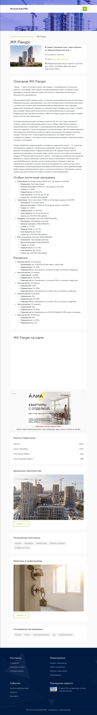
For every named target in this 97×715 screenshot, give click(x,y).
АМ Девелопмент (65, 635)
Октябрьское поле (22, 548)
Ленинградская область (23, 459)
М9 (54, 635)
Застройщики (55, 675)
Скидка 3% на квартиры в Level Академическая (72, 689)
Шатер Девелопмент (41, 635)
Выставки (14, 696)
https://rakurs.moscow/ (60, 59)
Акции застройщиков (19, 688)
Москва (16, 444)
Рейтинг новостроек (58, 671)
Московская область (21, 454)
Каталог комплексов (58, 663)
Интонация (29, 543)
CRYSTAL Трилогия (57, 543)
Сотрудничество (17, 671)
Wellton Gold (41, 543)
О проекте (14, 663)
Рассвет (18, 635)
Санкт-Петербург (20, 449)
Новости (13, 692)
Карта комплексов (57, 667)
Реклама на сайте (17, 667)
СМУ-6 (27, 635)
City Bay (18, 543)
